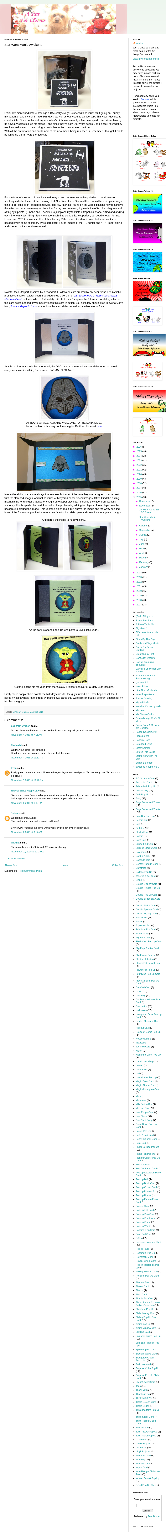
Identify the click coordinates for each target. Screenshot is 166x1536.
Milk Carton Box (144, 1104)
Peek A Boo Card (145, 1135)
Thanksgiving (143, 1394)
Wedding (140, 1459)
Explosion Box (143, 925)
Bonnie (139, 836)
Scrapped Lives (144, 744)
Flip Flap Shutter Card (147, 948)
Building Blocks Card (146, 848)
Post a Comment (17, 858)
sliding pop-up (143, 1324)
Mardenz (140, 710)
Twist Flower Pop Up (146, 1431)
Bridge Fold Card (145, 844)
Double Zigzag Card (146, 913)
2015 (139, 497)
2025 (139, 451)
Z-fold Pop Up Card (146, 1485)
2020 (139, 474)
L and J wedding (144, 1061)
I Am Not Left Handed (147, 690)
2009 (139, 595)
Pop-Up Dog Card (145, 1214)
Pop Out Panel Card (146, 1168)
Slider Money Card (145, 1313)
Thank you (141, 1390)
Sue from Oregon (20, 726)
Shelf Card (141, 1294)
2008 (139, 600)
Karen (139, 1051)
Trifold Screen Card (146, 1402)
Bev (138, 824)
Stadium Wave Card (146, 1353)
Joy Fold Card (143, 1046)
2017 (139, 488)
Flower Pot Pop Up (145, 970)
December (145, 501)
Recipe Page (142, 1249)
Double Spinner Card (147, 909)
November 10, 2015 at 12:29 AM (28, 851)
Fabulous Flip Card (146, 929)
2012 (139, 581)
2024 (139, 456)
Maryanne (141, 1100)
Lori (138, 1073)
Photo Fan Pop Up (145, 1154)
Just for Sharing (144, 698)
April (142, 553)
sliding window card (146, 1328)
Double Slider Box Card (148, 899)
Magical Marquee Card (32, 712)
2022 (139, 465)
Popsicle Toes (143, 740)
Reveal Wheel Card (146, 1261)
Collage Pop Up (144, 872)
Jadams (15, 813)
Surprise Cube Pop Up (147, 1368)
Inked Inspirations (145, 694)
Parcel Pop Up (143, 1131)
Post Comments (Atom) (31, 871)
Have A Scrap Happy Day (25, 790)
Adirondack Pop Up (146, 786)
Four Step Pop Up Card (148, 974)
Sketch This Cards (145, 752)
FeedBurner (154, 1516)
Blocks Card (142, 832)
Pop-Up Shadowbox (146, 1218)
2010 (139, 591)
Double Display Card (146, 884)
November (145, 505)
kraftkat (15, 842)
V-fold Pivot (142, 1439)
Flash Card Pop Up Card (148, 941)
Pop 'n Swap (142, 1164)
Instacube (141, 1042)
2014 (139, 572)
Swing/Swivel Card (145, 1382)
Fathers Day (142, 933)
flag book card (143, 937)
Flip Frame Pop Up (145, 955)
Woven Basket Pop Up (147, 1478)
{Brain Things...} (144, 616)
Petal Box (141, 1143)
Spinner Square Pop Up (148, 1336)
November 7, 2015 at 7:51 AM (26, 735)
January (143, 567)
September (145, 530)
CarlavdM (16, 745)
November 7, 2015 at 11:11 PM (27, 757)
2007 (139, 604)
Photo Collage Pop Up (147, 1147)
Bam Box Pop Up (145, 816)
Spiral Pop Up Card (146, 1349)
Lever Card (141, 1069)
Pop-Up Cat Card (145, 1210)
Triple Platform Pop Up (147, 1410)
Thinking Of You (144, 1398)
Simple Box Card (144, 1298)
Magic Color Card (145, 1081)
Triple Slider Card (145, 1417)
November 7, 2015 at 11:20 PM (27, 780)
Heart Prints (142, 686)
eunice (139, 43)
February (144, 562)
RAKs (139, 1238)
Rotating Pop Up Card (147, 1275)
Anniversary (142, 790)
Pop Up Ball (142, 1179)
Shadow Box (142, 1282)
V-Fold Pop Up (143, 1443)
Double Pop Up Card (146, 895)
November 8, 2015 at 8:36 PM (26, 803)
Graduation (141, 1006)
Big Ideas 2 (141, 628)
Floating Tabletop (145, 959)
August (143, 534)
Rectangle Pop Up (145, 1253)
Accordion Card (144, 782)
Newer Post (11, 865)
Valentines (141, 1447)
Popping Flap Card (145, 1230)
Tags (138, 1386)
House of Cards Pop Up (148, 1032)
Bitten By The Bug (145, 639)
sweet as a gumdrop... (147, 767)
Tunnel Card (142, 1427)
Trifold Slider (142, 1406)
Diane (139, 880)
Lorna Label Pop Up (146, 1077)
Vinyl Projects (143, 1451)
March (142, 557)
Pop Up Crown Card (146, 1187)
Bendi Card (141, 820)
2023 (139, 460)
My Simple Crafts (145, 714)
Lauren (139, 1065)
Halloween (141, 1010)
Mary (138, 1096)
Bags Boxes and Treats (148, 802)
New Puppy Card (145, 1112)
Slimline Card (143, 1332)
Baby (138, 798)
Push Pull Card (143, 1234)
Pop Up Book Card (145, 1183)
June (142, 544)
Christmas (141, 868)
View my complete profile (146, 59)
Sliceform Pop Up (145, 1309)
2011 (139, 586)
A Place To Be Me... (146, 624)
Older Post (117, 865)
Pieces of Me (142, 736)
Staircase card (143, 1364)
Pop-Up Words (143, 1226)
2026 (139, 447)
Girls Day (140, 995)
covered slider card (146, 876)
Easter (139, 921)
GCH (138, 991)
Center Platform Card (147, 864)
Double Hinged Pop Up (148, 888)
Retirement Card (144, 1257)
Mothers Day (142, 1108)
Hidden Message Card (147, 1021)
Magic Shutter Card (146, 1085)
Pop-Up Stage (143, 1222)
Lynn (14, 768)
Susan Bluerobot (144, 763)
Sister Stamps (143, 748)
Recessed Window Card (148, 1242)
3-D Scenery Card (145, 778)
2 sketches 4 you (144, 620)
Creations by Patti (145, 654)
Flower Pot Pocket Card (148, 963)
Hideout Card (143, 1028)
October (143, 525)
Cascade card (143, 860)
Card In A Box (143, 856)
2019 (139, 479)
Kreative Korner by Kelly (148, 706)
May (141, 548)
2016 (139, 492)
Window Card (143, 1463)
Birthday (17, 712)
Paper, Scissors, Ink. (146, 732)
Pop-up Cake (142, 1206)
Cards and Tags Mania (147, 643)
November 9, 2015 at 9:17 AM (26, 832)
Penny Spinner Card (146, 1139)
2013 (139, 577)
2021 (139, 469)
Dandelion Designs (145, 658)
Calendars (141, 852)
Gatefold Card (143, 987)
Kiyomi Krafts (143, 702)
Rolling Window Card (147, 1271)
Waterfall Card (143, 1455)
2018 (139, 483)
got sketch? (142, 682)
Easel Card (141, 917)
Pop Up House (143, 1195)
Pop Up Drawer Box (146, 1191)
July (141, 539)
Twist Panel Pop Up (146, 1435)
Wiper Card (142, 1467)
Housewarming (143, 1038)
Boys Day (141, 840)
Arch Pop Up (142, 794)
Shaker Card (142, 1286)
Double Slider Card (146, 905)
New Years (141, 1116)
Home (65, 865)
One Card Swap (144, 1120)
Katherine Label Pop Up (148, 1054)
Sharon (139, 1290)
